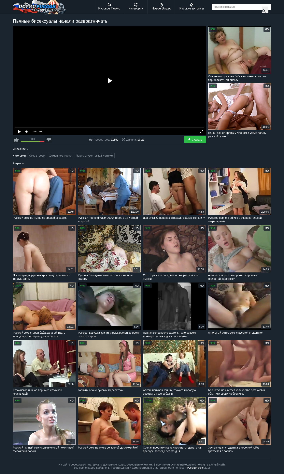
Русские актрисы (191, 6)
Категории (136, 6)
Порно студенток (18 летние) (94, 155)
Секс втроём (37, 155)
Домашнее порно (61, 155)
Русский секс (195, 467)
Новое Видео (161, 6)
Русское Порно (109, 6)
